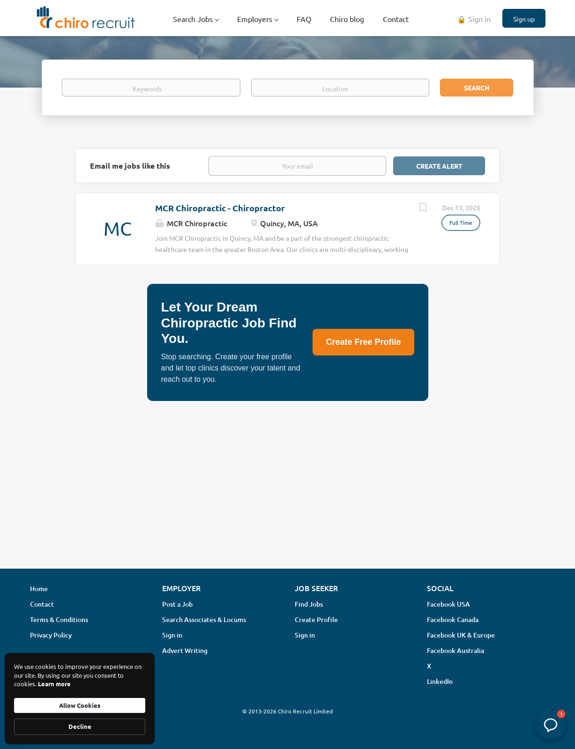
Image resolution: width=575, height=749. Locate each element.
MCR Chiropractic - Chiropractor (220, 207)
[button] (551, 725)
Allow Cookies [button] (79, 705)
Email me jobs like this (130, 166)
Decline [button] (79, 726)
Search (476, 87)
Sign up (524, 19)
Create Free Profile (363, 342)
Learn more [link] (54, 684)
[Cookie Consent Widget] (80, 698)
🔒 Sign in (474, 18)
